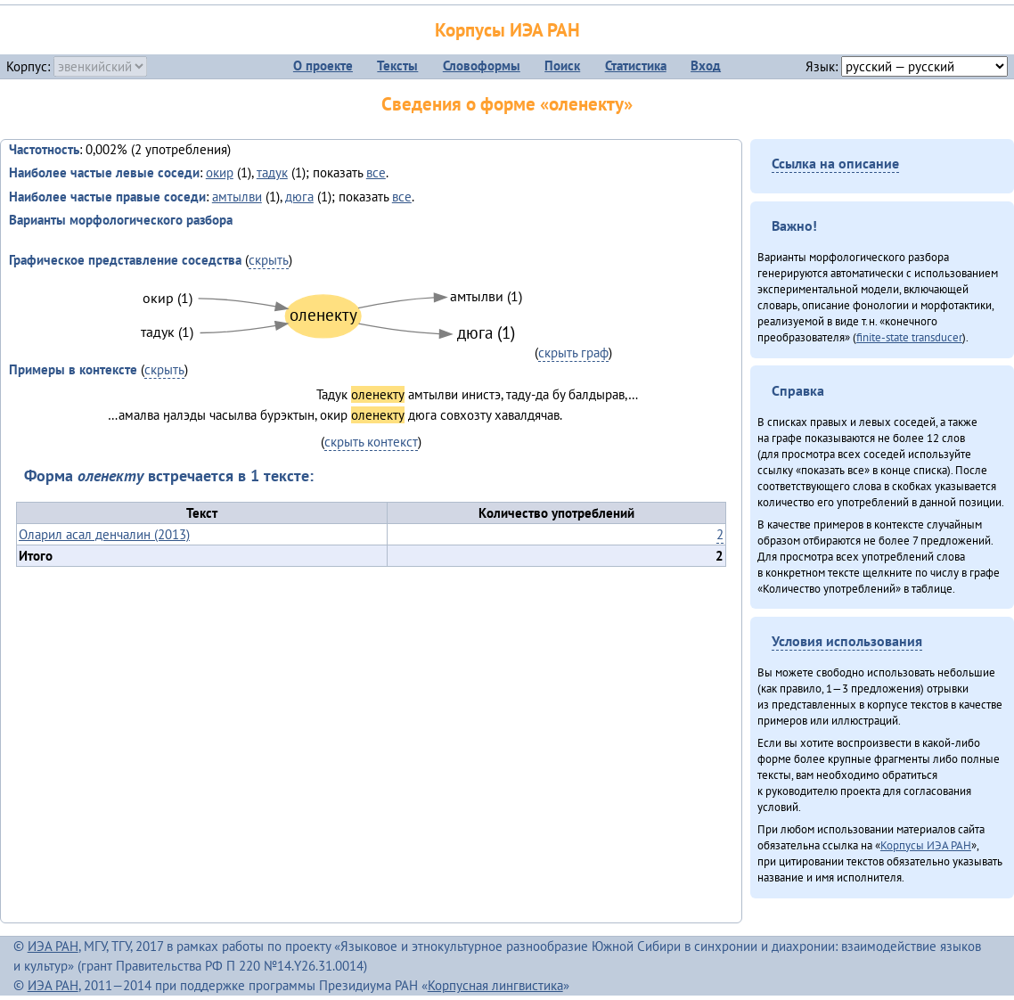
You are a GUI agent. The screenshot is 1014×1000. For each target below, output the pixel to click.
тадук (272, 172)
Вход (706, 65)
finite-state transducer (909, 337)
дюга (299, 196)
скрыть (269, 259)
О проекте (323, 65)
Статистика (635, 65)
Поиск (562, 65)
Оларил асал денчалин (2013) (104, 534)
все (376, 172)
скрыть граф (573, 352)
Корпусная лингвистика (495, 985)
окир (219, 172)
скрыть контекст (371, 441)
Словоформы (481, 65)
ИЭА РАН (53, 946)
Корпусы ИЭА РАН (507, 30)
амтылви (237, 196)
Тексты (397, 65)
